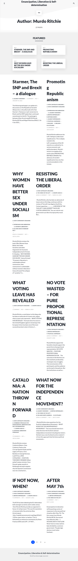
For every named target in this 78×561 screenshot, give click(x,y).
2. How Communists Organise (56, 106)
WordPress (33, 556)
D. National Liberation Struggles (19, 431)
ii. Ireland (57, 123)
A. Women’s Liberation (21, 226)
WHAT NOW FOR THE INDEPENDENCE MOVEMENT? (49, 391)
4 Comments (16, 498)
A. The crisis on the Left (43, 193)
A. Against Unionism (19, 98)
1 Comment (30, 99)
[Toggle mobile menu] (4, 3)
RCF (15, 47)
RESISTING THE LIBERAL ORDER (49, 179)
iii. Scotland (50, 125)
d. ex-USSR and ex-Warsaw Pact (20, 229)
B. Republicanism (52, 117)
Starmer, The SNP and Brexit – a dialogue (27, 87)
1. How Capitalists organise (55, 104)
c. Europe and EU (57, 193)
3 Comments (50, 128)
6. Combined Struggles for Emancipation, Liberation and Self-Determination (22, 424)
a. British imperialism (53, 114)
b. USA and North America (44, 415)
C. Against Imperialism (53, 119)
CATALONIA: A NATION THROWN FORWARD (22, 397)
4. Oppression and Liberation (55, 110)
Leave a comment (18, 234)
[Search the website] (74, 3)
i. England (50, 123)
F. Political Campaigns (53, 121)
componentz (44, 556)
